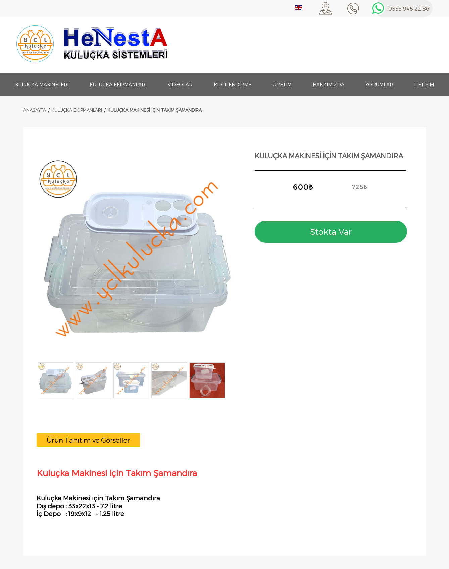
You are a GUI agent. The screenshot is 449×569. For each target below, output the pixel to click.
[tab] (88, 440)
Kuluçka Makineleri (41, 84)
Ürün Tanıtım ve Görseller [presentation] (88, 440)
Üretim (282, 84)
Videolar (180, 84)
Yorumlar (379, 84)
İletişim (424, 84)
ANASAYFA (34, 110)
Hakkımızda (328, 84)
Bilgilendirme (232, 84)
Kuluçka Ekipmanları (118, 84)
